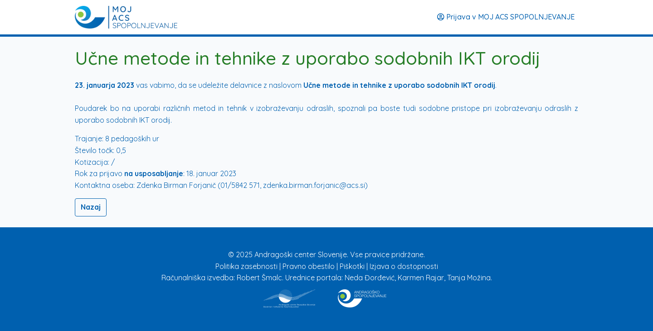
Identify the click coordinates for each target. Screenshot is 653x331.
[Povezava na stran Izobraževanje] (362, 296)
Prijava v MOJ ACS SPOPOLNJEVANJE (506, 16)
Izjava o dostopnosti (404, 266)
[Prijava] (126, 17)
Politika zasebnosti (247, 266)
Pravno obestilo (309, 266)
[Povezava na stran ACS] (289, 296)
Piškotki (353, 266)
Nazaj (91, 206)
